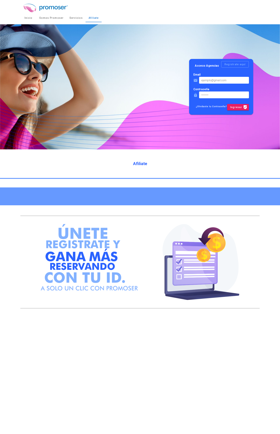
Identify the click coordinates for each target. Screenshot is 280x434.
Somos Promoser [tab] (51, 17)
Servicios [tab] (76, 17)
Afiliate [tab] (94, 17)
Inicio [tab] (28, 17)
